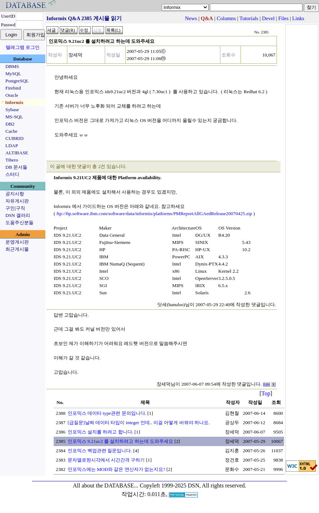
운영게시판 (17, 242)
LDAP (11, 145)
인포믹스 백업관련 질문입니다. (100, 450)
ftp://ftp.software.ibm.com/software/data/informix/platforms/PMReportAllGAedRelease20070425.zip (154, 213)
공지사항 (14, 193)
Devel (268, 18)
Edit (266, 384)
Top (265, 393)
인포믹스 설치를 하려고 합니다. (100, 432)
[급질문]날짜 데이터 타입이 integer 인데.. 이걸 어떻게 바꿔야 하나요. (139, 422)
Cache (11, 131)
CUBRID (14, 138)
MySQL (13, 73)
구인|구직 (15, 208)
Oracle (11, 95)
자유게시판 (17, 201)
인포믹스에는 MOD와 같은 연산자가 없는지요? (116, 469)
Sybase (12, 109)
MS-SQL (14, 116)
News (191, 18)
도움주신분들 (19, 222)
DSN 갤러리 (17, 215)
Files (283, 18)
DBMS (12, 66)
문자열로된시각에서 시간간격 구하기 (106, 460)
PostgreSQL (17, 80)
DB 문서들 (16, 167)
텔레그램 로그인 (23, 47)
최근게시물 (17, 249)
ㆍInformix (11, 102)
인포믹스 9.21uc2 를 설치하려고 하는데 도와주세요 (120, 441)
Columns (226, 18)
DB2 (9, 124)
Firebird (13, 88)
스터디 (12, 174)
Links (298, 18)
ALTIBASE (16, 152)
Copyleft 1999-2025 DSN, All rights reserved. (193, 485)
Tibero (11, 160)
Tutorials (248, 18)
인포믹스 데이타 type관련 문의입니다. (107, 413)
